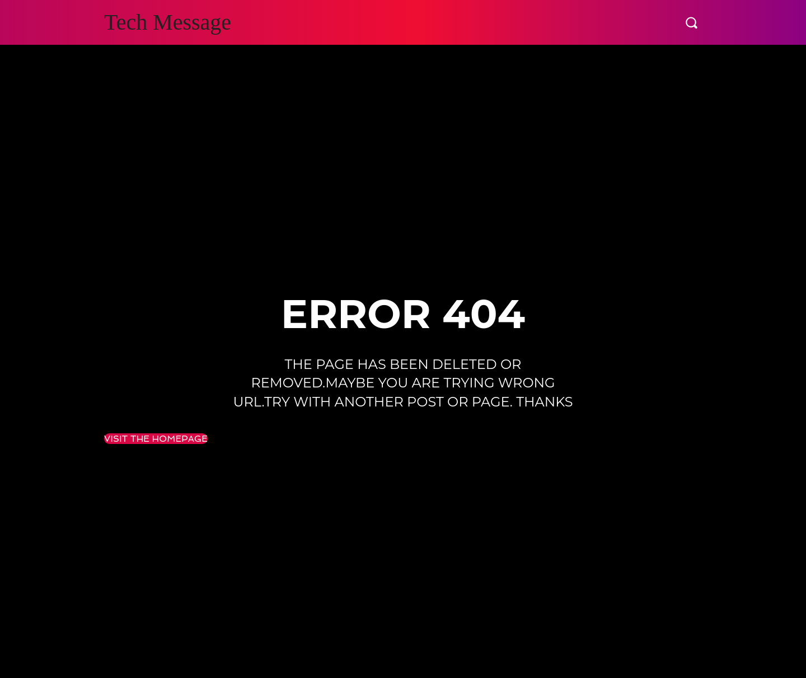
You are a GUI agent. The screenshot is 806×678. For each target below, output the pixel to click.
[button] (691, 22)
